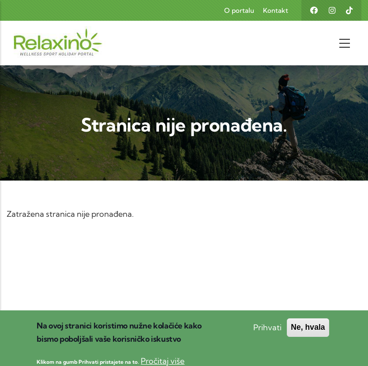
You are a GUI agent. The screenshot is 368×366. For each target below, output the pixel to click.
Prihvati (267, 331)
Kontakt (275, 10)
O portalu (239, 10)
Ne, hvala (308, 331)
